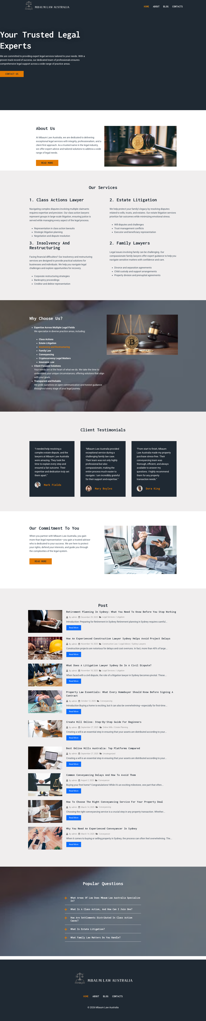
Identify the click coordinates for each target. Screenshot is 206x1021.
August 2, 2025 (87, 781)
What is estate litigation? (91, 932)
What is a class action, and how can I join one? (104, 911)
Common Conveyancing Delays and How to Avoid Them (101, 775)
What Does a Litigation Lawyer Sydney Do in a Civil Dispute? (108, 665)
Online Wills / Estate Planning (115, 728)
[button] (103, 899)
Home (146, 6)
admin (74, 617)
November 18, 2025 (89, 644)
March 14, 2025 (87, 808)
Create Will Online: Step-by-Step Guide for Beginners (103, 722)
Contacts (177, 6)
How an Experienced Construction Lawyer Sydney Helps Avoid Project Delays (118, 638)
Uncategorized (109, 754)
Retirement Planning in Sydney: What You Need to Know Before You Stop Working (121, 611)
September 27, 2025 (89, 728)
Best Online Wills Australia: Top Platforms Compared (103, 748)
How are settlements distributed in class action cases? (102, 922)
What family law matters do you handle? (100, 940)
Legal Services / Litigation (113, 617)
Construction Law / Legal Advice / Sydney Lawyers (124, 644)
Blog (165, 6)
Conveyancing (106, 701)
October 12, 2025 (88, 701)
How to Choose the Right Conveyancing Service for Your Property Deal (114, 802)
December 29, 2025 (89, 617)
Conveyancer (104, 781)
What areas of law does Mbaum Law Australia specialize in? (104, 900)
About (156, 6)
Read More (73, 628)
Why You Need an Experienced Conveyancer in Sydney (101, 828)
